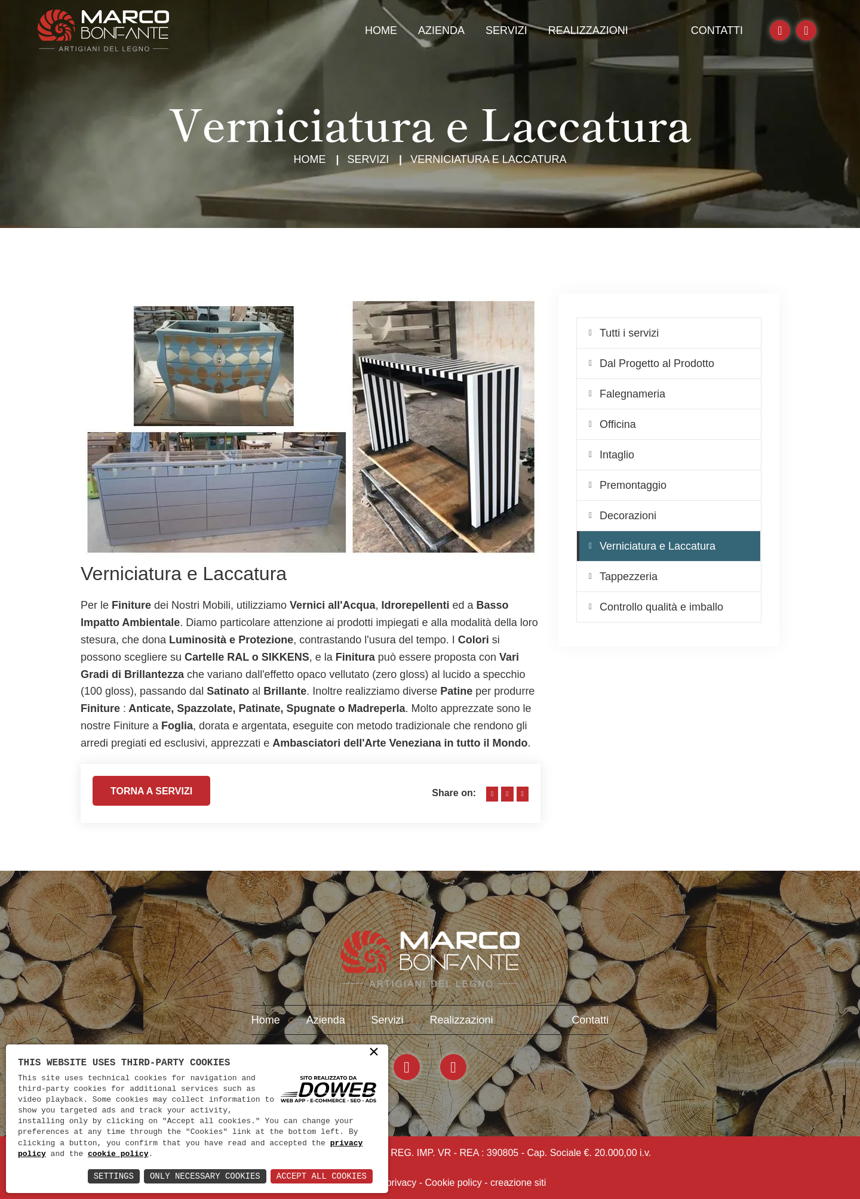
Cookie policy (453, 1183)
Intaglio (617, 455)
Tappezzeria (629, 576)
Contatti (717, 30)
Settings (114, 1176)
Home (381, 30)
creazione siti (518, 1183)
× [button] (373, 1052)
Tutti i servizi (629, 333)
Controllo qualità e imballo (661, 607)
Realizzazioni (588, 30)
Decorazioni (628, 516)
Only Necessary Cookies (205, 1176)
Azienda (441, 30)
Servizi (506, 30)
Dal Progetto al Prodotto (657, 363)
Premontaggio (633, 485)
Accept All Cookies (322, 1176)
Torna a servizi (151, 796)
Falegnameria (632, 394)
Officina (618, 424)
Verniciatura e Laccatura (657, 546)
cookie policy (118, 1154)
